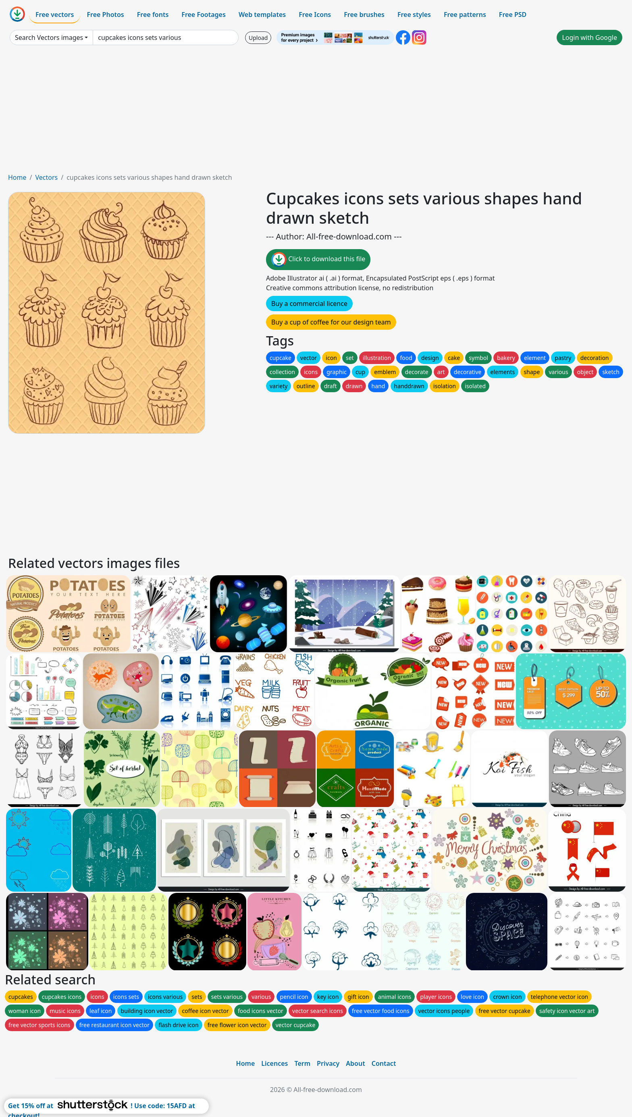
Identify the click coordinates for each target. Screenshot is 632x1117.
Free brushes (364, 14)
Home (17, 177)
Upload (258, 38)
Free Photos (105, 14)
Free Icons (315, 14)
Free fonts (153, 14)
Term (302, 1063)
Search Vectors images (49, 37)
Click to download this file (318, 259)
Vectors (46, 177)
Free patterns (465, 14)
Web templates (262, 14)
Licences (274, 1063)
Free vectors (54, 14)
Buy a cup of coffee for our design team (331, 322)
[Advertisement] (316, 112)
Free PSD (512, 14)
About (355, 1063)
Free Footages (203, 14)
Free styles (414, 14)
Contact (384, 1063)
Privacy (328, 1063)
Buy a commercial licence (309, 303)
